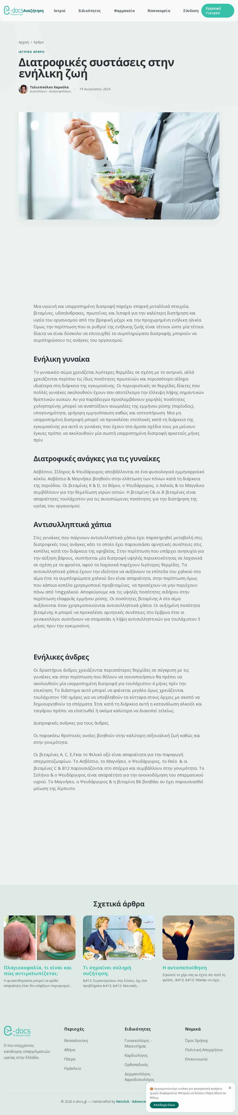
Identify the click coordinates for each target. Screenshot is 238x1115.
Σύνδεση (190, 10)
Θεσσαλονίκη (76, 1040)
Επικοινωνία (196, 1059)
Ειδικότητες (90, 10)
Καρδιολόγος (136, 1055)
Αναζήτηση (33, 10)
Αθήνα (69, 1049)
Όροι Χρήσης (196, 1040)
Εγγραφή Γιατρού (213, 10)
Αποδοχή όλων (164, 1105)
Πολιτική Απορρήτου (204, 1049)
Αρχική (24, 42)
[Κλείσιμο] (230, 1088)
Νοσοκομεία (159, 10)
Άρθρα (38, 42)
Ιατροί (60, 10)
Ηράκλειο (72, 1068)
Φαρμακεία (124, 10)
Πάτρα (69, 1059)
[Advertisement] (119, 263)
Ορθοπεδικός (136, 1064)
